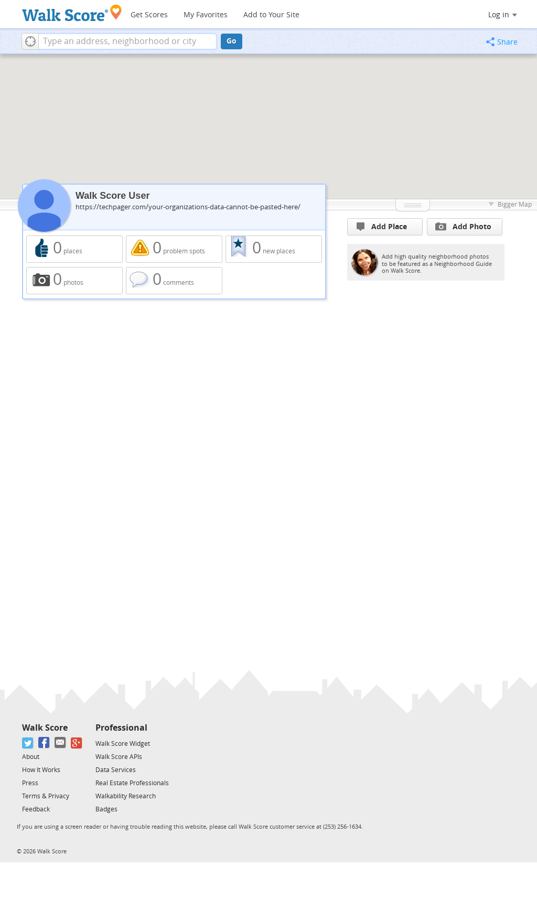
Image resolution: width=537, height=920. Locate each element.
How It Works (41, 770)
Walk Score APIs (118, 757)
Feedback (36, 809)
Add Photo (463, 226)
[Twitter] (28, 743)
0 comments (174, 281)
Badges (106, 809)
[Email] (61, 743)
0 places (74, 249)
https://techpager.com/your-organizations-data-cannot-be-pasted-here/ (188, 207)
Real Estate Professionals (132, 783)
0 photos (74, 281)
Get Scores (149, 14)
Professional (121, 728)
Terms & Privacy (45, 796)
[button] (30, 41)
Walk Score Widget (122, 743)
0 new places (273, 249)
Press (30, 783)
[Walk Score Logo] (72, 13)
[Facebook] (44, 743)
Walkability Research (125, 796)
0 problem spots (174, 249)
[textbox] (127, 41)
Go (232, 41)
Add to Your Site (271, 14)
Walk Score (45, 728)
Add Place (382, 226)
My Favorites (206, 14)
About (30, 757)
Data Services (115, 770)
